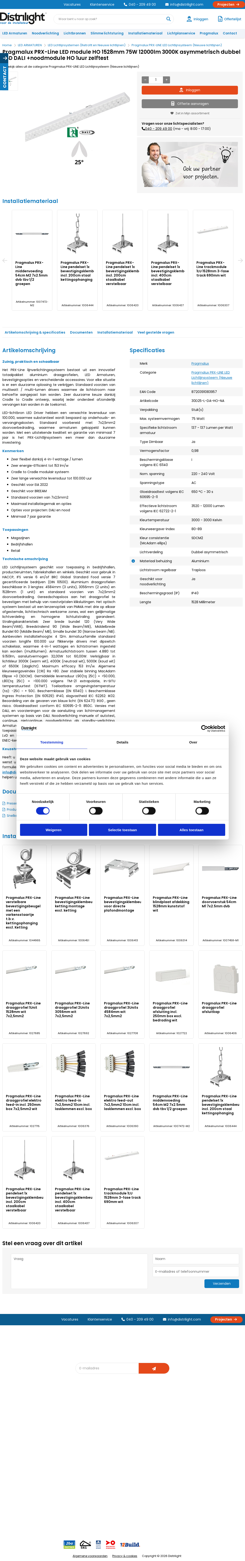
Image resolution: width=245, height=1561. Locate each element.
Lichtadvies (123, 1410)
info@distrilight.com (184, 4)
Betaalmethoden (18, 1433)
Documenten (81, 332)
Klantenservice (102, 4)
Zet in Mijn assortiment (189, 113)
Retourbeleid (15, 1454)
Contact (230, 33)
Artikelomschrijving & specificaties (35, 332)
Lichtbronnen (75, 33)
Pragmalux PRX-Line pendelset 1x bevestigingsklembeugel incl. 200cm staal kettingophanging (82, 271)
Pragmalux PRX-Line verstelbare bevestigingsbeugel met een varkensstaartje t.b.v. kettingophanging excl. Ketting (23, 912)
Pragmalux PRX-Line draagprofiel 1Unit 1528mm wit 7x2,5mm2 (23, 1009)
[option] (10, 81)
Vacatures (72, 4)
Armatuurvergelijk (128, 1433)
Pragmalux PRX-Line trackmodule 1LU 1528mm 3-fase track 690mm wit (212, 269)
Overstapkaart (89, 1446)
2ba (81, 1475)
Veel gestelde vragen (155, 332)
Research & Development (171, 1441)
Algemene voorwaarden (90, 1556)
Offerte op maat (90, 1425)
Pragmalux (209, 33)
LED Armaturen (14, 33)
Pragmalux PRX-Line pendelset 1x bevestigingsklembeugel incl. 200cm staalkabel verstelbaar (127, 273)
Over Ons (49, 1410)
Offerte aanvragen (190, 103)
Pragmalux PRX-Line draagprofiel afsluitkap (219, 1007)
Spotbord (85, 1454)
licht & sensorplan (128, 1425)
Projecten (228, 4)
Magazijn (159, 1425)
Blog (81, 1410)
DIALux (83, 1418)
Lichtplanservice (181, 33)
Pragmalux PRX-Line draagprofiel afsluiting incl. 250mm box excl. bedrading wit (170, 1012)
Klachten (11, 1418)
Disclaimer (50, 1446)
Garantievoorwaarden (22, 1425)
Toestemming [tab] (51, 742)
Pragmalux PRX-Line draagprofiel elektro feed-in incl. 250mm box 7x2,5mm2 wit (24, 1102)
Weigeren (53, 830)
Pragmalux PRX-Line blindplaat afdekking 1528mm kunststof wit (171, 904)
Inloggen (189, 90)
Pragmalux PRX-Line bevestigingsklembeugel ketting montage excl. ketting (76, 904)
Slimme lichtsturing (107, 33)
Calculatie (159, 1418)
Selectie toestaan (122, 830)
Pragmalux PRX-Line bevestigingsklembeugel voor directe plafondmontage (125, 904)
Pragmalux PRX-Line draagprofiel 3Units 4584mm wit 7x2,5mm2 (121, 1009)
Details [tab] (123, 742)
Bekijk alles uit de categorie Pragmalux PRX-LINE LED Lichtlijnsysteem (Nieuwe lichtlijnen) (70, 66)
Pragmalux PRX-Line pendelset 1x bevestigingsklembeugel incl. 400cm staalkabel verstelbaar (172, 273)
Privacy (47, 1454)
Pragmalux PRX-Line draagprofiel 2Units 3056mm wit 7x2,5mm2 (72, 1009)
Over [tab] (193, 742)
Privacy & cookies (124, 1556)
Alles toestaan (191, 830)
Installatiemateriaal (145, 33)
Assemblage (161, 1410)
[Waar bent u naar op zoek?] (168, 19)
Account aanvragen (20, 1410)
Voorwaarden (52, 1439)
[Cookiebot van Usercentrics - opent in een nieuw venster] (204, 728)
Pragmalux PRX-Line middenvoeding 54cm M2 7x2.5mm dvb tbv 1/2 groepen (31, 273)
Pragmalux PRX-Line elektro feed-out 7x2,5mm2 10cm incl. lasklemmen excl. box (122, 1102)
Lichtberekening (127, 1418)
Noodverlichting (45, 33)
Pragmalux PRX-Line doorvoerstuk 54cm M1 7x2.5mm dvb (219, 902)
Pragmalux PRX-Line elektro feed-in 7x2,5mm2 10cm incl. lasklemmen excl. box (73, 1102)
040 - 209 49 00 (140, 4)
